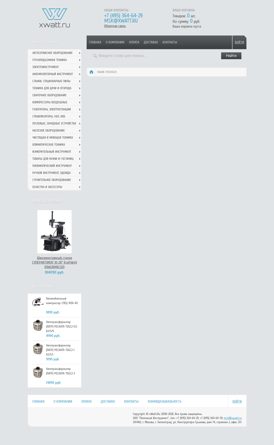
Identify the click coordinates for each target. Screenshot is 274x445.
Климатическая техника (48, 145)
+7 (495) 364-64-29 (123, 15)
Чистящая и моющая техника (52, 138)
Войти (239, 42)
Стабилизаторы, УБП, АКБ (48, 116)
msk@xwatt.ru (121, 21)
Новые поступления (47, 201)
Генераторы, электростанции (51, 109)
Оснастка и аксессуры (47, 187)
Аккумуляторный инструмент (52, 74)
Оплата (134, 42)
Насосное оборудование (48, 130)
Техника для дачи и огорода (51, 88)
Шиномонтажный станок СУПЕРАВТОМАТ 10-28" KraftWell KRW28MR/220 (54, 262)
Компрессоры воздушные (49, 102)
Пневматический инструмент (52, 166)
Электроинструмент (45, 67)
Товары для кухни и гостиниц (53, 159)
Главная (95, 42)
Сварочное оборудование (49, 95)
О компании (115, 42)
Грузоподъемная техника (49, 60)
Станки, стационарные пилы (51, 81)
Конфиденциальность (164, 401)
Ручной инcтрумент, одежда (51, 173)
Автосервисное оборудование (52, 53)
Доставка (151, 42)
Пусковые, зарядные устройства (54, 123)
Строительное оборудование (51, 180)
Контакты (170, 42)
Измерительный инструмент (51, 152)
